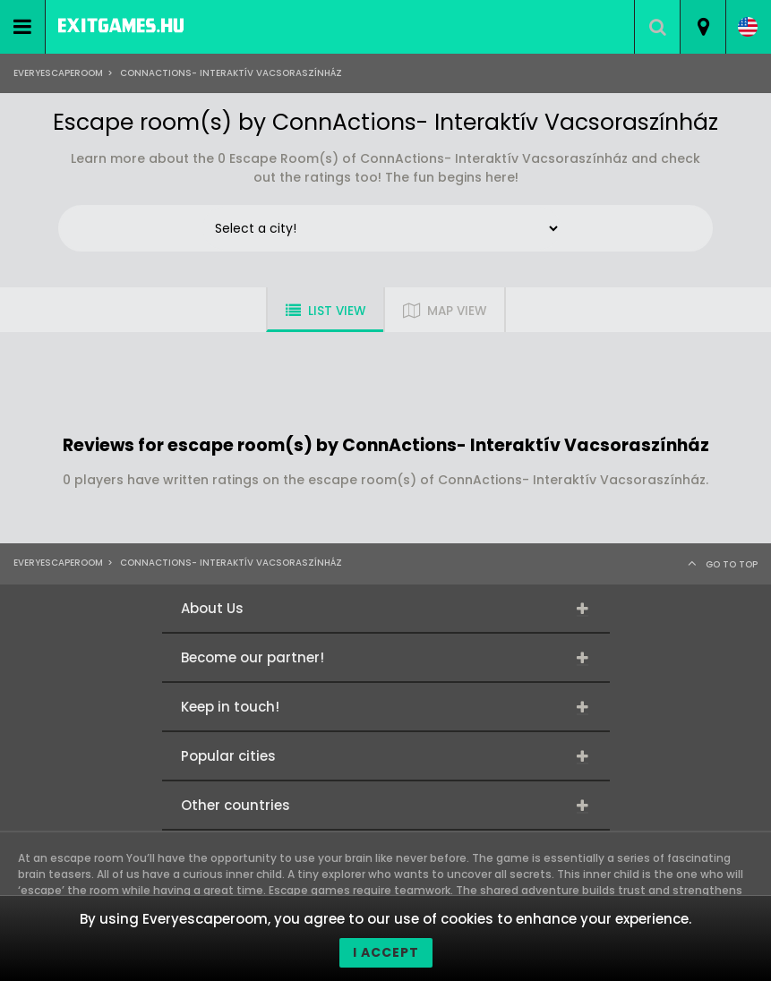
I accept (386, 952)
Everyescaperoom (58, 73)
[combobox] (702, 27)
